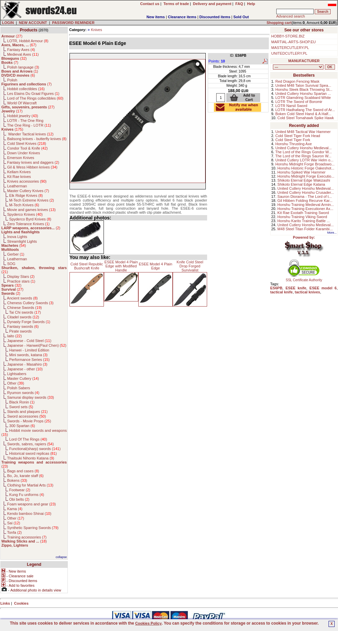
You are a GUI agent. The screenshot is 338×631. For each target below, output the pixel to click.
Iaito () (14, 336)
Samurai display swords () (30, 397)
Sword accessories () (26, 416)
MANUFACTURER (304, 61)
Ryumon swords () (23, 393)
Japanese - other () (25, 369)
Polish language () (23, 67)
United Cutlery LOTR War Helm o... (304, 160)
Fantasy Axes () (21, 50)
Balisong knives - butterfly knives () (36, 139)
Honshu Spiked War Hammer (301, 172)
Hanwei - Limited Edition (29, 350)
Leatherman (17, 186)
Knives (96, 30)
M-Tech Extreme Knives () (31, 200)
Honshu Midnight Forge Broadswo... (304, 164)
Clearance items (182, 17)
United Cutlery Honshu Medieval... (303, 148)
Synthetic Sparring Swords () (32, 528)
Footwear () (19, 490)
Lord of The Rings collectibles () (35, 98)
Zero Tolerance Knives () (28, 224)
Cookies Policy (148, 623)
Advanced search (290, 16)
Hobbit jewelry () (22, 116)
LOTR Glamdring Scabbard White (303, 98)
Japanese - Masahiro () (27, 364)
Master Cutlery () (23, 378)
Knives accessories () (27, 181)
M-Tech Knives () (24, 205)
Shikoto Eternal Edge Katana (301, 184)
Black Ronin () (21, 402)
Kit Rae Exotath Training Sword (303, 213)
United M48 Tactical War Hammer (303, 132)
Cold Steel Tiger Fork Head (297, 136)
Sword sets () (21, 407)
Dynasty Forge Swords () (28, 322)
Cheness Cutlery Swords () (30, 303)
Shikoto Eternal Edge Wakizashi (303, 180)
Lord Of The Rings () (28, 439)
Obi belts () (19, 499)
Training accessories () (27, 537)
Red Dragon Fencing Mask (297, 81)
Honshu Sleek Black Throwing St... (303, 89)
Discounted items (214, 17)
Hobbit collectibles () (26, 89)
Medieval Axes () (23, 54)
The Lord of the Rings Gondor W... (303, 152)
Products (28, 30)
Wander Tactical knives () (30, 134)
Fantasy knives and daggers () (33, 162)
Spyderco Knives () (25, 214)
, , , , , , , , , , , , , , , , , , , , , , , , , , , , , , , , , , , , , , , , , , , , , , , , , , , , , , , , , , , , (298, 67)
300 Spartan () (22, 426)
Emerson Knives (20, 158)
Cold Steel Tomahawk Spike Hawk (305, 118)
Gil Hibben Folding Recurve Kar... (304, 201)
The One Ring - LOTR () (29, 125)
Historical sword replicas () (33, 453)
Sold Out (241, 17)
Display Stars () (20, 276)
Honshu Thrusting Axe (293, 144)
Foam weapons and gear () (31, 504)
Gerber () (15, 254)
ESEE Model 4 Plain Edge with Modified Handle (121, 266)
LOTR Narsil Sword (291, 106)
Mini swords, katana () (28, 355)
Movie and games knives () (31, 210)
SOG (11, 264)
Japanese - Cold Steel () (29, 341)
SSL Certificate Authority (304, 278)
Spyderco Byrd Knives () (30, 219)
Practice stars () (21, 281)
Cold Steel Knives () (26, 143)
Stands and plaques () (27, 412)
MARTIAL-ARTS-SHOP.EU (293, 42)
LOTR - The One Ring (25, 121)
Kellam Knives (19, 172)
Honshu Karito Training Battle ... (303, 221)
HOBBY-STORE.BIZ (288, 36)
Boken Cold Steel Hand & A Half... (303, 114)
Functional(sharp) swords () (34, 449)
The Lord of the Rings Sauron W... (303, 156)
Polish (12, 80)
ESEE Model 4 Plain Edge (155, 266)
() (11, 36)
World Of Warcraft (21, 103)
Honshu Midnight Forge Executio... (305, 176)
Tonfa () (14, 532)
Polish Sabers (18, 388)
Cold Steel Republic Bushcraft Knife (87, 266)
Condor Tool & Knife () (27, 148)
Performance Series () (29, 360)
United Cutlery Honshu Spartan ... (303, 93)
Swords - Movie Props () (29, 421)
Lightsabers (16, 374)
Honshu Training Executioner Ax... (305, 209)
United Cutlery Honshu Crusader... (305, 192)
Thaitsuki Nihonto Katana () (30, 458)
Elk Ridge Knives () (26, 195)
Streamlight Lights (22, 241)
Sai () (13, 523)
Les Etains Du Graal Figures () (33, 93)
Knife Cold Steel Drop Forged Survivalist (190, 266)
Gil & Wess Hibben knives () (32, 167)
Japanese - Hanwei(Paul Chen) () (36, 345)
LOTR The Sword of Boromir (298, 102)
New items (155, 17)
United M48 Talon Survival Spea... (303, 85)
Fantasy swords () (23, 326)
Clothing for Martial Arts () (30, 485)
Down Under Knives (23, 153)
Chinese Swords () (24, 308)
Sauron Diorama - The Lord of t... (304, 196)
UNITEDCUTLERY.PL (289, 53)
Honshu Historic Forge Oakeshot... (305, 168)
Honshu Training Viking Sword (302, 217)
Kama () (14, 509)
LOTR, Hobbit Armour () (27, 41)
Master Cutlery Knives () (28, 191)
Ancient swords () (22, 298)
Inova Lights (17, 237)
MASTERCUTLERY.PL (290, 48)
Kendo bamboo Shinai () (29, 513)
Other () (15, 383)
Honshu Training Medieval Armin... (305, 205)
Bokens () (17, 480)
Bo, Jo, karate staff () (25, 476)
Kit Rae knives (19, 177)
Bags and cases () (23, 471)
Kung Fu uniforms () (26, 495)
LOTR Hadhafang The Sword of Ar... (305, 110)
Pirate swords (20, 331)
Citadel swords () (23, 317)
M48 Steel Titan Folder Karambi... (305, 229)
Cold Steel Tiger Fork (292, 140)
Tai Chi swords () (25, 312)
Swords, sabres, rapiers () (30, 444)
